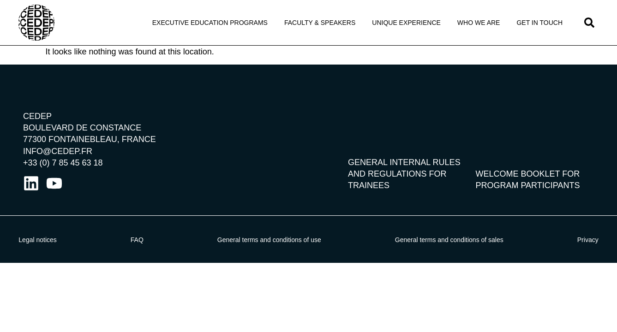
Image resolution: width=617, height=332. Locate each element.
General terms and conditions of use (269, 239)
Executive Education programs (210, 22)
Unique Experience (406, 22)
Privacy (588, 239)
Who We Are (478, 22)
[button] (589, 22)
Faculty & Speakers (319, 22)
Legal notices (37, 239)
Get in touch (539, 22)
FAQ (137, 239)
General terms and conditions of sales (449, 239)
